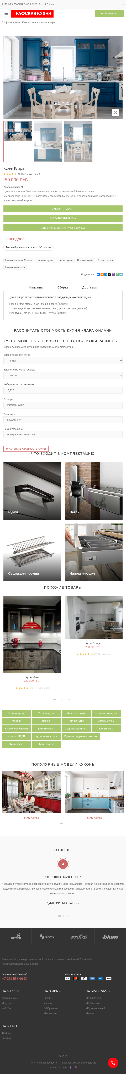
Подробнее (31, 817)
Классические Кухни (16, 728)
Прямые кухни (85, 260)
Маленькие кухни (76, 713)
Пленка (46, 720)
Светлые (7, 1038)
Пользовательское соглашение (78, 1062)
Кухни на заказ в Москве (19, 260)
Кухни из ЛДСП (16, 736)
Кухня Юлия (32, 677)
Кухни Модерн (46, 728)
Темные (6, 1033)
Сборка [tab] (63, 287)
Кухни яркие (16, 744)
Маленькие (50, 1013)
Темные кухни (65, 260)
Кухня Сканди (93, 643)
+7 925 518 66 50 (15, 979)
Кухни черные (46, 744)
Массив (16, 720)
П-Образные (51, 1008)
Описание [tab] (36, 287)
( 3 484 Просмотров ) (29, 174)
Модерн (6, 1003)
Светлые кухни (45, 260)
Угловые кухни (105, 260)
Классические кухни (106, 713)
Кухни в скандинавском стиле (81, 736)
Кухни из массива (15, 267)
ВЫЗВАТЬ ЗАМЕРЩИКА (63, 218)
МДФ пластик (93, 998)
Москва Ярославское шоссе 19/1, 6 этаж (28, 247)
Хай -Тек (6, 1008)
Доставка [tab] (89, 287)
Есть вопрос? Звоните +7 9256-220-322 (63, 227)
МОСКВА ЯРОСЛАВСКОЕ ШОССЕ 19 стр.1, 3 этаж (28, 4)
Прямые (48, 998)
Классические (10, 998)
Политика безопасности (43, 1062)
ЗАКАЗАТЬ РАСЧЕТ (63, 209)
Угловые (48, 1003)
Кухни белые (106, 728)
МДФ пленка (93, 1003)
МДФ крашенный (95, 1008)
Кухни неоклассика (46, 736)
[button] (54, 699)
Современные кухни (76, 728)
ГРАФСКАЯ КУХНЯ (32, 13)
